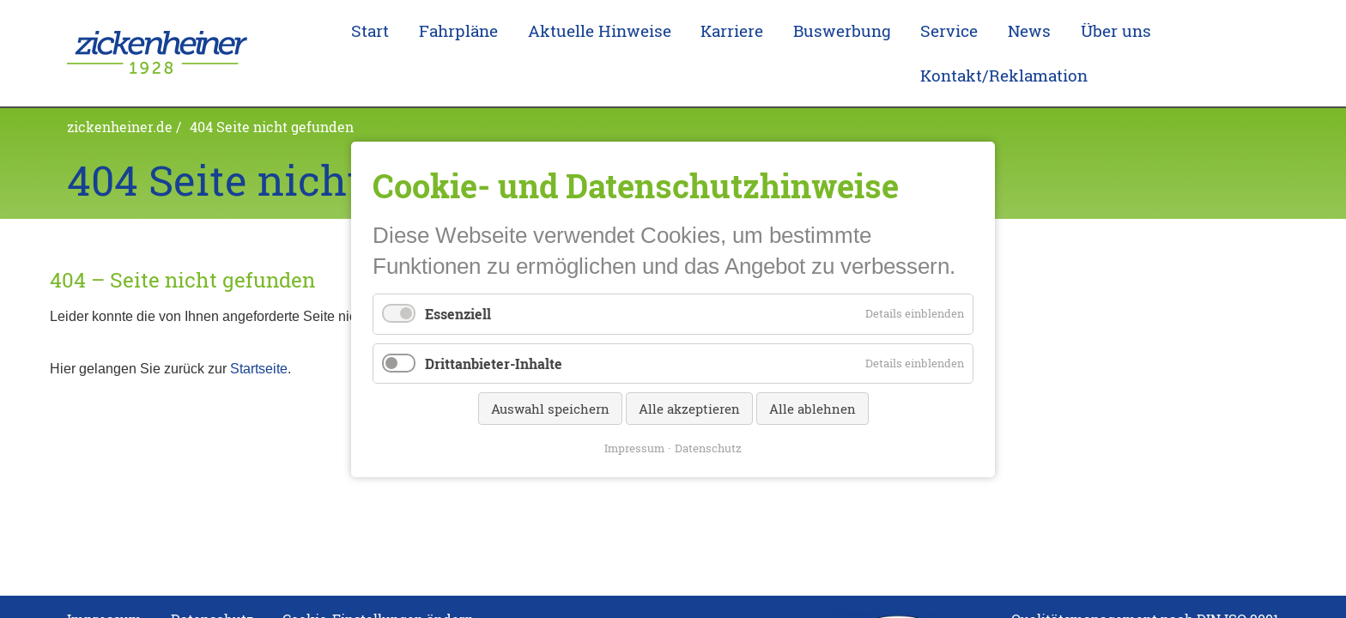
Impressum (634, 447)
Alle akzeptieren (689, 407)
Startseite (259, 341)
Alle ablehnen (812, 407)
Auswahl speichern (550, 407)
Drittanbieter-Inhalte (493, 363)
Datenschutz (708, 447)
